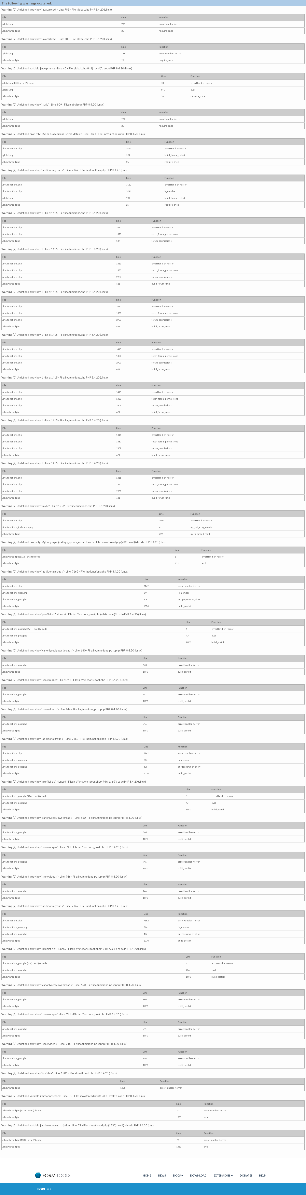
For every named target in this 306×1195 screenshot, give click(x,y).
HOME (147, 1175)
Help (262, 1175)
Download (198, 1175)
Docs (178, 1175)
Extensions (223, 1175)
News (162, 1175)
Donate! (246, 1175)
